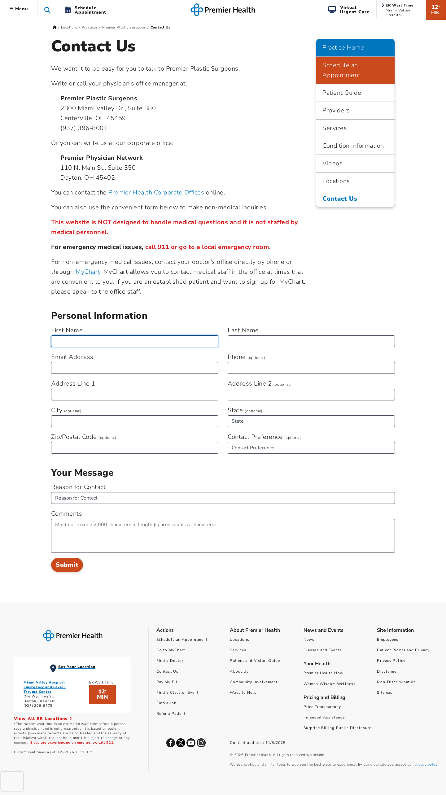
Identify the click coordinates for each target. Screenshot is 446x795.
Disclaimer (387, 671)
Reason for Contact (78, 487)
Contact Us (167, 671)
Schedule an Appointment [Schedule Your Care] (182, 639)
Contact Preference (265, 437)
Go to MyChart (170, 650)
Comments (66, 513)
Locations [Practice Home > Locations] (336, 181)
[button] (47, 9)
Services (238, 650)
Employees (387, 639)
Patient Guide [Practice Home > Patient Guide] (341, 93)
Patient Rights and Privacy (403, 650)
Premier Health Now (323, 673)
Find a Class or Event (177, 692)
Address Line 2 (259, 383)
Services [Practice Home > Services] (334, 128)
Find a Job (166, 703)
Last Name (243, 330)
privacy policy (426, 764)
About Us (239, 671)
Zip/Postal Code (83, 437)
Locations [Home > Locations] (69, 27)
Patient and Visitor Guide (255, 660)
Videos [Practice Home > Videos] (332, 163)
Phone (246, 357)
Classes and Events (323, 650)
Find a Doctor (169, 660)
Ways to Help (243, 692)
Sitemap (385, 692)
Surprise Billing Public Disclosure (337, 727)
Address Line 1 (73, 383)
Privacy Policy (391, 660)
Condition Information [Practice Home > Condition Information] (353, 146)
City (66, 410)
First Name (67, 330)
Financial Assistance (324, 717)
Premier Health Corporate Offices (156, 192)
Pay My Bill (167, 681)
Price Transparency (322, 706)
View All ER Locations (43, 719)
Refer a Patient (171, 713)
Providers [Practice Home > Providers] (336, 110)
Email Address (72, 357)
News (309, 639)
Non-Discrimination (396, 681)
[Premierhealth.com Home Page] (55, 27)
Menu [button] (19, 9)
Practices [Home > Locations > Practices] (90, 27)
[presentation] (12, 781)
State (245, 410)
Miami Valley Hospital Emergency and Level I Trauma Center (45, 687)
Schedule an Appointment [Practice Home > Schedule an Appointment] (341, 70)
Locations (239, 639)
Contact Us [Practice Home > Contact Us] (339, 198)
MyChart (88, 272)
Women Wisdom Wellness (330, 683)
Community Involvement (254, 681)
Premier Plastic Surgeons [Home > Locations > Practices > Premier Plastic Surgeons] (124, 27)
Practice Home (343, 47)
